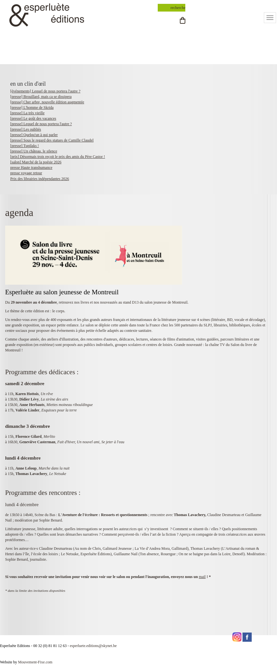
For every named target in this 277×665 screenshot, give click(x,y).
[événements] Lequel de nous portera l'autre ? (45, 91)
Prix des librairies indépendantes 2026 (39, 179)
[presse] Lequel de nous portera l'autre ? (41, 124)
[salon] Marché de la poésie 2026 (36, 162)
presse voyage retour (26, 173)
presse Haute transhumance (31, 167)
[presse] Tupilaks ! (24, 145)
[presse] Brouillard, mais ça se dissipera (40, 96)
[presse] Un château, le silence (33, 151)
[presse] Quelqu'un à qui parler (34, 135)
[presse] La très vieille (27, 113)
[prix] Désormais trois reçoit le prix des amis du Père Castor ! (57, 156)
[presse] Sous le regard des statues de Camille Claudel (52, 140)
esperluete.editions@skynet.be (93, 645)
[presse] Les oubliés (25, 129)
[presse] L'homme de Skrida (32, 107)
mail (202, 576)
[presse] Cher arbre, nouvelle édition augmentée (47, 102)
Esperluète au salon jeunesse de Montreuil (62, 292)
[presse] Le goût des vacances (33, 118)
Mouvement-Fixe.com (35, 662)
